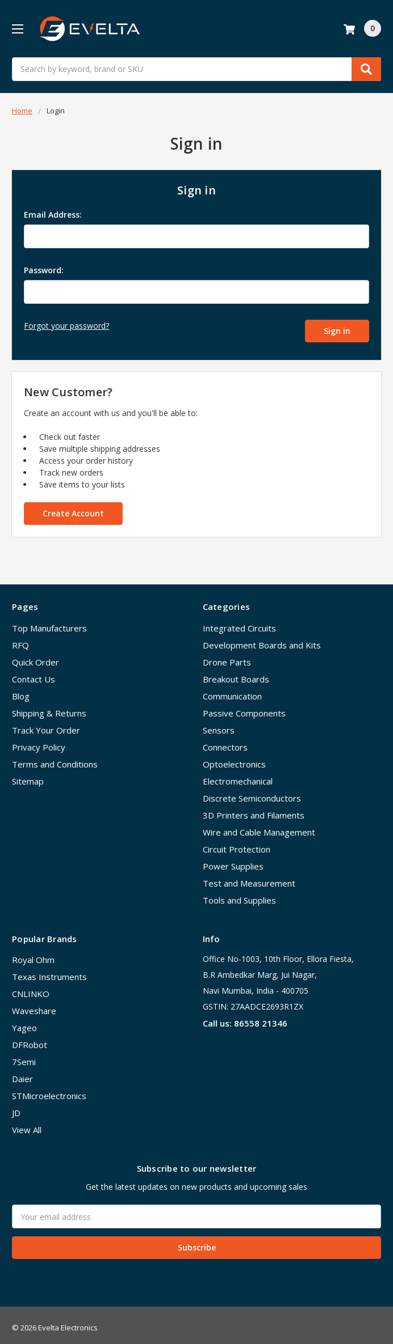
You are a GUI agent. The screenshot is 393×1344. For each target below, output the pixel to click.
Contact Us (33, 673)
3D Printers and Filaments (253, 809)
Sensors (219, 724)
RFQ (20, 639)
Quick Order (35, 656)
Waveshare (34, 1005)
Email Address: (53, 214)
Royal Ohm (33, 954)
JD (16, 1107)
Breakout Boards (236, 673)
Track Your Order (46, 724)
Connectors (225, 741)
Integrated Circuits (239, 622)
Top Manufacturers (49, 622)
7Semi (24, 1056)
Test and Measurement (249, 877)
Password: (44, 270)
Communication (232, 690)
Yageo (24, 1022)
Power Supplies (233, 860)
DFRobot (29, 1039)
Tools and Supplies (239, 894)
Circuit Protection (236, 843)
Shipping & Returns (49, 707)
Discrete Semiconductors (252, 792)
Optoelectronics (234, 758)
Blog (21, 690)
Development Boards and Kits (262, 639)
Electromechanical (238, 775)
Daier (22, 1073)
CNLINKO (30, 988)
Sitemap (28, 775)
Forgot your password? (66, 325)
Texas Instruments (49, 971)
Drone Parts (227, 656)
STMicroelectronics (49, 1090)
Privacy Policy (38, 741)
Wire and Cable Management (259, 826)
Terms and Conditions (55, 758)
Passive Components (244, 707)
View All (26, 1124)
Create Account (73, 507)
